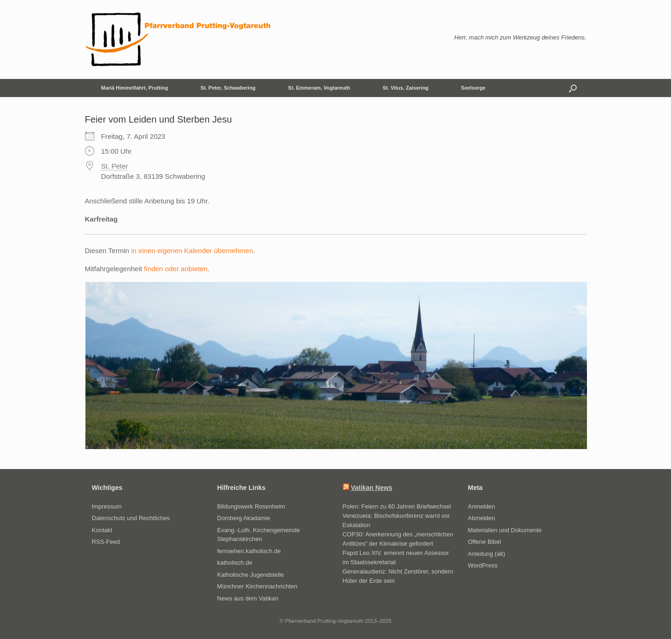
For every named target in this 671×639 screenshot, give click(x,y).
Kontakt (102, 530)
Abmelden (481, 518)
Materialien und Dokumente (505, 530)
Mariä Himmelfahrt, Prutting (134, 88)
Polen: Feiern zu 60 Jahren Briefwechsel (397, 506)
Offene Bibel (484, 541)
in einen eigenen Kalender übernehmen (192, 250)
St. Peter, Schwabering (228, 88)
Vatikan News (371, 487)
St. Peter (114, 166)
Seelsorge (473, 88)
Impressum (107, 506)
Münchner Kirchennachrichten (257, 586)
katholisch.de (235, 562)
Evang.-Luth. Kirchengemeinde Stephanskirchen (258, 535)
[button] (572, 88)
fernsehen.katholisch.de (249, 551)
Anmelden (481, 506)
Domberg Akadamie (243, 518)
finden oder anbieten (176, 269)
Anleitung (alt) (486, 553)
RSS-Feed (106, 541)
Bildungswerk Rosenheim (251, 506)
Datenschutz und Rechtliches (131, 518)
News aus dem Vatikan (248, 598)
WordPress (483, 565)
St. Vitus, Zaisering (406, 88)
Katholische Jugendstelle (250, 574)
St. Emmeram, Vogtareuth (319, 88)
